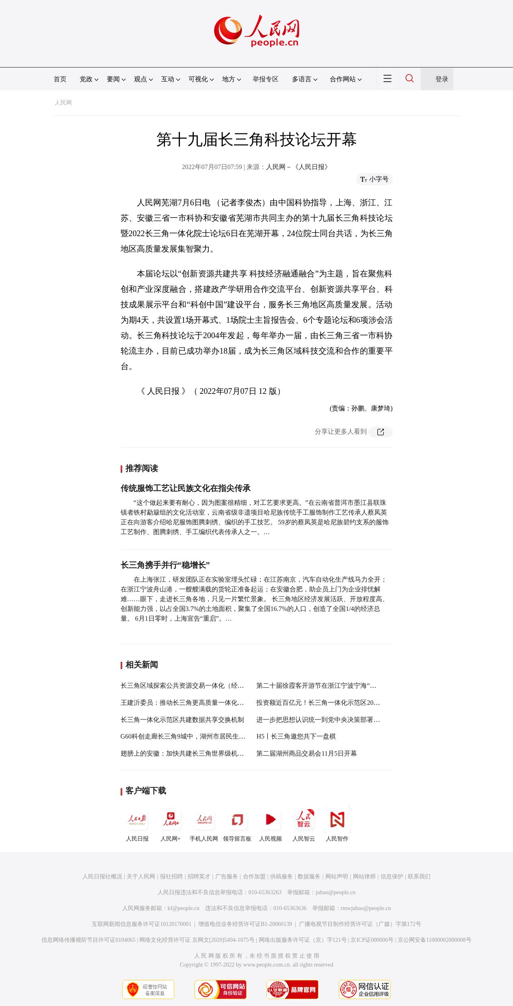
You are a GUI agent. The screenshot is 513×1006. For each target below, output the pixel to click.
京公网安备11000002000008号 (434, 940)
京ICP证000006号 (372, 940)
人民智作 (337, 823)
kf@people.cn (184, 908)
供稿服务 (281, 876)
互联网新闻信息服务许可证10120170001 (141, 924)
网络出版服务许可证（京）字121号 (303, 940)
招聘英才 (199, 876)
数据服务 (309, 876)
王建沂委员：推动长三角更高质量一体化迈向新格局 (195, 702)
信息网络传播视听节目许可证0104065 (88, 940)
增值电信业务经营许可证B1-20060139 (245, 924)
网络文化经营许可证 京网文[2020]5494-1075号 (197, 940)
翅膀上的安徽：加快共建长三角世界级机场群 (186, 753)
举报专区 (266, 79)
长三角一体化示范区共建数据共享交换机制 (182, 719)
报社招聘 (171, 876)
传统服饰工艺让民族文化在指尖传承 (186, 488)
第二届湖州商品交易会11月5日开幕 (306, 753)
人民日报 (137, 823)
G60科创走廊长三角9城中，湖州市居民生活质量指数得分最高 (209, 736)
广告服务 (226, 876)
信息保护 (392, 876)
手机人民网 (204, 823)
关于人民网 (141, 876)
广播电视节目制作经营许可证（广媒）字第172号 (360, 924)
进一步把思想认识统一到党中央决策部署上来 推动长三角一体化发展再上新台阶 (370, 719)
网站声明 (336, 876)
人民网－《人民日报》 (298, 166)
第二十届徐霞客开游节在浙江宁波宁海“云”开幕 (324, 685)
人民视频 (270, 823)
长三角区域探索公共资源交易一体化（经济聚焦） (192, 685)
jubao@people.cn (335, 892)
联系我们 (419, 876)
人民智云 (304, 823)
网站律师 (364, 876)
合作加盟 (254, 876)
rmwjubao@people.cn (366, 908)
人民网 (63, 103)
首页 (60, 79)
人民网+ (170, 823)
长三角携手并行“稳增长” (165, 565)
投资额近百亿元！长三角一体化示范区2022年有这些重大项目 (344, 702)
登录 (441, 79)
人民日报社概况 (102, 876)
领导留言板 (237, 823)
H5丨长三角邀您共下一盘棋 (296, 736)
